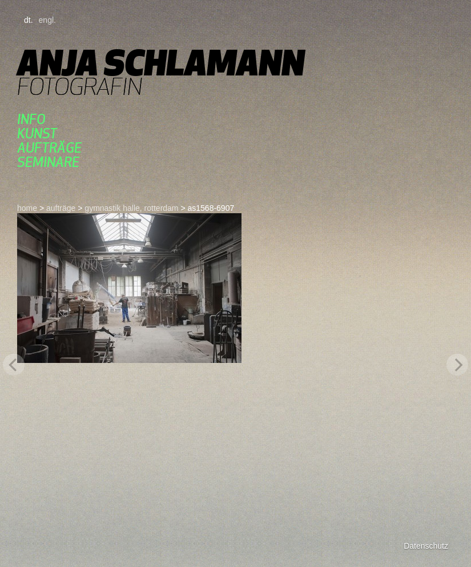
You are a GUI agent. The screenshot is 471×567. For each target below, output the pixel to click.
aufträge (49, 148)
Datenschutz (426, 545)
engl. (47, 20)
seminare (48, 162)
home (27, 208)
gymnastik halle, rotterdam (131, 208)
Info (31, 119)
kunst (37, 133)
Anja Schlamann (160, 62)
